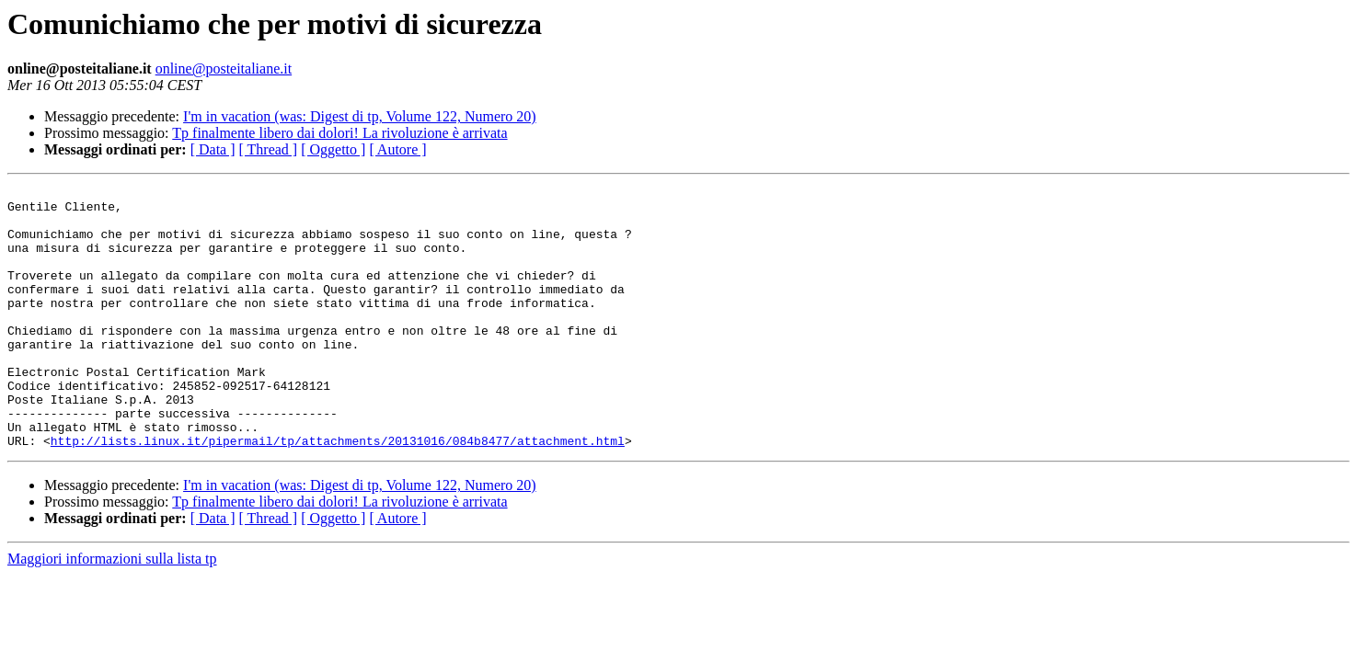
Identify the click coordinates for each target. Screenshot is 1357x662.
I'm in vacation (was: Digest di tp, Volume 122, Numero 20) (359, 116)
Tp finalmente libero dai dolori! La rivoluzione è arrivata (339, 133)
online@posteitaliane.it (223, 68)
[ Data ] (213, 149)
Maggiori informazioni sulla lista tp (112, 611)
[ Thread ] (268, 149)
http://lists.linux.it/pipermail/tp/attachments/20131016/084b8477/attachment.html (338, 493)
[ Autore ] (397, 149)
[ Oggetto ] (333, 149)
